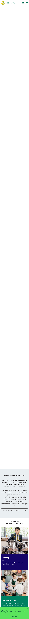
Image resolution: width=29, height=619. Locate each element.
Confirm (14, 616)
